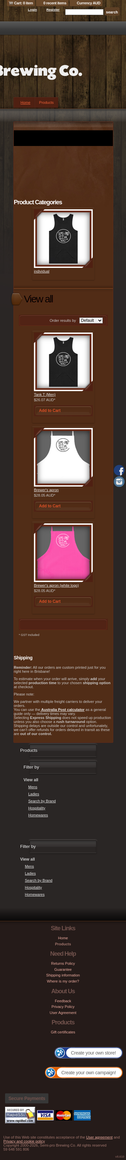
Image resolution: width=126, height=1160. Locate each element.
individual (41, 271)
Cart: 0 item (23, 3)
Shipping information (63, 975)
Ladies (33, 794)
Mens (32, 787)
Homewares (38, 815)
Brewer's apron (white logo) (56, 585)
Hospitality (36, 808)
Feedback (63, 1001)
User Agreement (63, 1013)
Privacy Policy (62, 1007)
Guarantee (63, 969)
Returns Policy (63, 963)
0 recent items (55, 3)
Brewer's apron (46, 490)
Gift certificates (63, 1032)
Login (32, 9)
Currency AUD (88, 3)
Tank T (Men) (44, 394)
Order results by (63, 320)
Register (53, 9)
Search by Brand (42, 801)
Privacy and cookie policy (24, 1141)
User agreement (99, 1137)
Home (25, 102)
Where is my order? (63, 981)
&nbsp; (63, 238)
